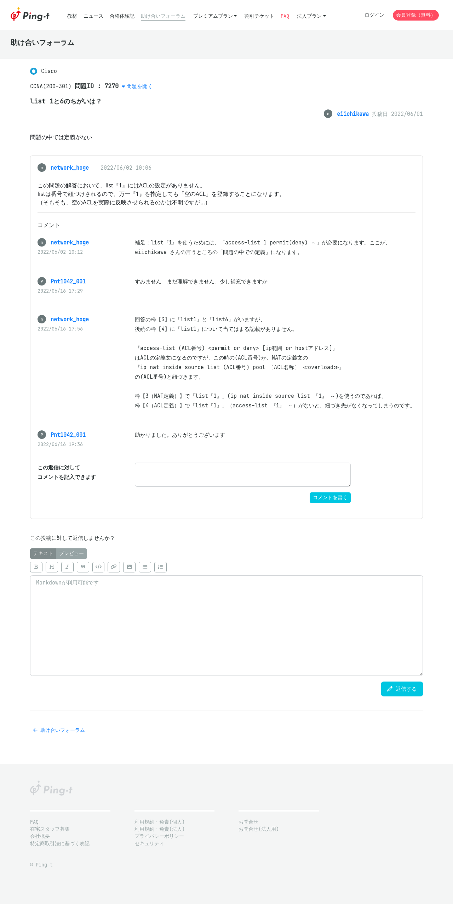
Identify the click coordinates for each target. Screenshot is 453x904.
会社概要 (40, 836)
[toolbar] (226, 567)
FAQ (285, 16)
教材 (72, 16)
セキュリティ (149, 844)
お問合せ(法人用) (259, 829)
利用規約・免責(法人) (159, 829)
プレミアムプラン (213, 16)
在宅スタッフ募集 (50, 829)
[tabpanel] (226, 617)
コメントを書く (330, 498)
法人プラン (309, 16)
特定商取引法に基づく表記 (60, 844)
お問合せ (248, 822)
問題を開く (139, 86)
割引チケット (259, 16)
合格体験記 (122, 16)
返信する (402, 688)
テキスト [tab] (43, 553)
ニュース (93, 16)
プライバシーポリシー (159, 836)
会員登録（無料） (416, 15)
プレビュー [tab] (71, 553)
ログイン (374, 15)
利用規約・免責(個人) (159, 822)
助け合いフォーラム (163, 16)
